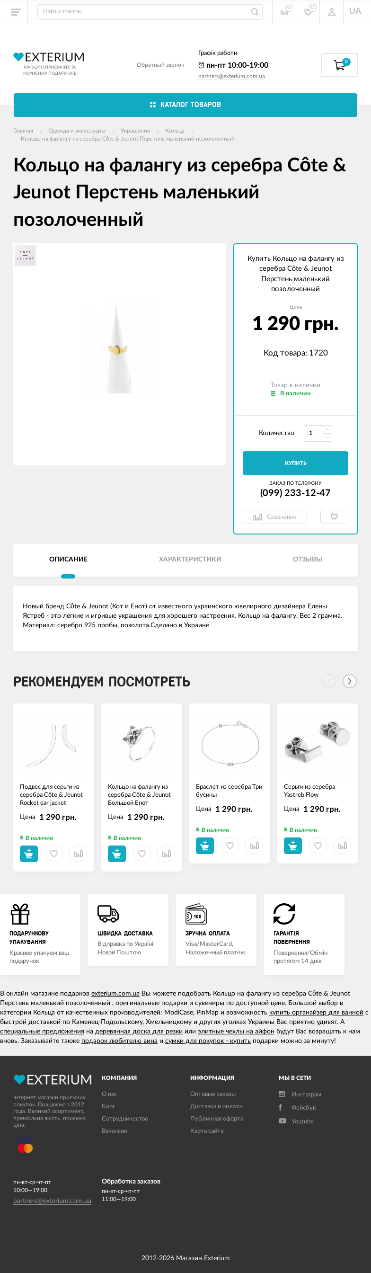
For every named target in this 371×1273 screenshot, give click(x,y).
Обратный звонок (160, 65)
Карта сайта (206, 1131)
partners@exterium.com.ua (231, 76)
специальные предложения (42, 1031)
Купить (296, 463)
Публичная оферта (216, 1119)
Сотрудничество (125, 1119)
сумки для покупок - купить (208, 1041)
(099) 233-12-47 (295, 493)
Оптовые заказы (213, 1094)
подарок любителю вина (119, 1041)
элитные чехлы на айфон (236, 1031)
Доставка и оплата (216, 1107)
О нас (109, 1094)
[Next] (350, 681)
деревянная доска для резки (139, 1031)
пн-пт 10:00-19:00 (233, 65)
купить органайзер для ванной (316, 1012)
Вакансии (114, 1131)
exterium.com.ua (115, 993)
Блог (108, 1107)
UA (355, 11)
